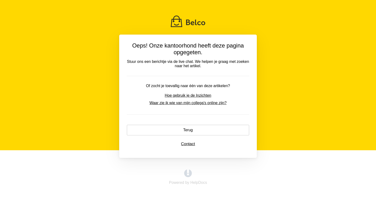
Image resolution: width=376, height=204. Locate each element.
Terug (188, 130)
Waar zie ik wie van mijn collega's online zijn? (188, 103)
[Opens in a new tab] (188, 176)
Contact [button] (188, 144)
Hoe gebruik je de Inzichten (188, 95)
